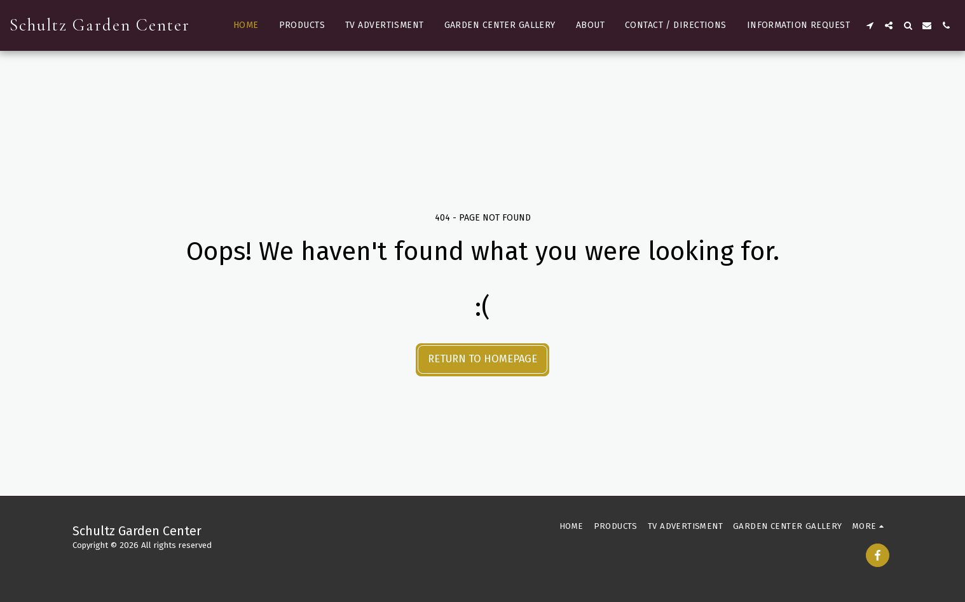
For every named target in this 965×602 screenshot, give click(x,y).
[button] (870, 25)
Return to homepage (482, 359)
